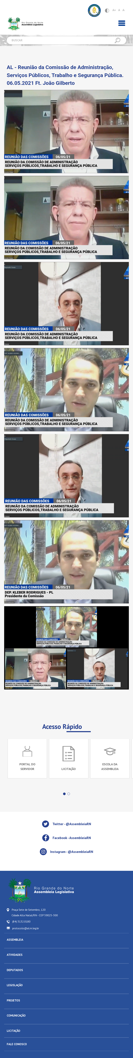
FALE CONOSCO (17, 1044)
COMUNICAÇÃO (16, 1015)
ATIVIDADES (15, 955)
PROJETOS (13, 1000)
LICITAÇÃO (13, 1031)
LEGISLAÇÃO (15, 985)
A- (123, 10)
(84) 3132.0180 (21, 921)
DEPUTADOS (15, 970)
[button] (64, 794)
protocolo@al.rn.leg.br (25, 928)
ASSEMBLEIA (15, 940)
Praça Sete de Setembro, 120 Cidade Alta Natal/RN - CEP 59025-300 (35, 912)
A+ (114, 10)
